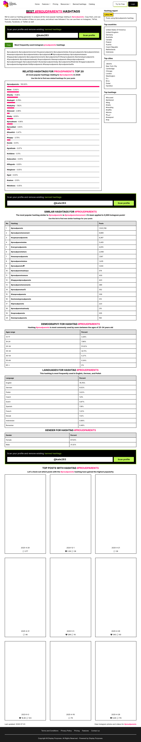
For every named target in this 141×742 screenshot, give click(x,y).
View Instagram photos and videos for (115, 724)
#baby (9, 116)
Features (85, 731)
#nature (10, 180)
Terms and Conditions (49, 731)
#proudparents (13, 84)
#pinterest (110, 100)
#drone (108, 112)
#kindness (11, 186)
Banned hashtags (79, 4)
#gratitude (11, 148)
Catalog (92, 4)
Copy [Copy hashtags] (9, 45)
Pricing (55, 4)
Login (133, 4)
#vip (107, 120)
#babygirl (11, 100)
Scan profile (89, 35)
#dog (108, 102)
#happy (10, 138)
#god (9, 175)
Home (37, 4)
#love (9, 90)
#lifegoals (11, 164)
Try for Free (120, 4)
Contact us (95, 731)
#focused (109, 98)
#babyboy (11, 106)
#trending (109, 107)
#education (11, 159)
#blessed (10, 111)
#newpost (110, 117)
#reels (108, 105)
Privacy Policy (66, 731)
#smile (9, 143)
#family (10, 95)
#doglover (11, 170)
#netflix (109, 110)
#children (11, 154)
